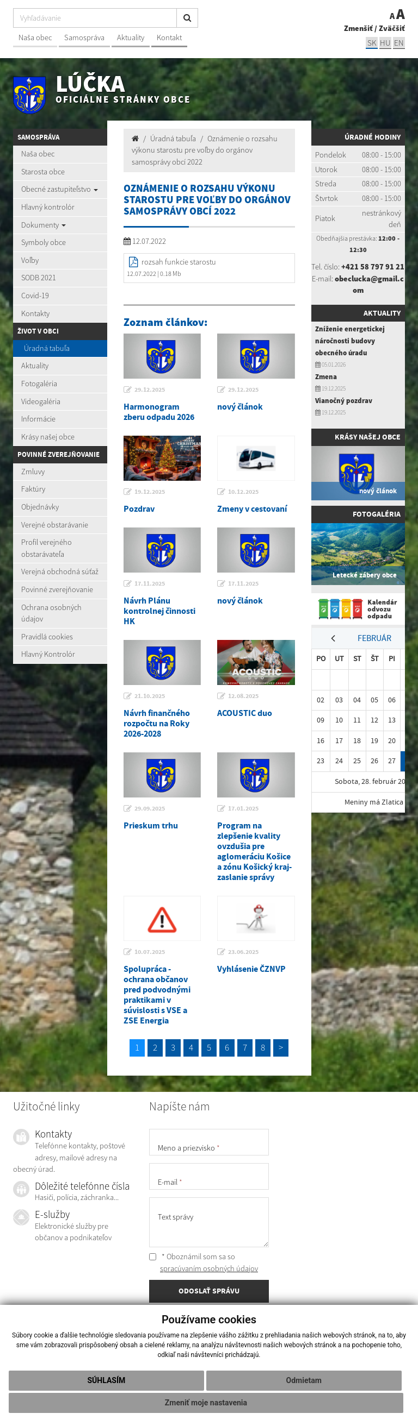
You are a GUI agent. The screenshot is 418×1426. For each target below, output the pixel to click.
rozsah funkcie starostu (179, 262)
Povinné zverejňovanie (57, 589)
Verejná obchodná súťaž (60, 571)
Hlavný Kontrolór (48, 654)
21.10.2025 (149, 696)
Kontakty (35, 313)
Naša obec (35, 37)
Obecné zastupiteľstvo (59, 189)
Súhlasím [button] (106, 1380)
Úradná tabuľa (47, 348)
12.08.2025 (243, 696)
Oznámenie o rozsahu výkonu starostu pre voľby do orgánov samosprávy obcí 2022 (205, 150)
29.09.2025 (149, 808)
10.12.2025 (243, 491)
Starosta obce (43, 172)
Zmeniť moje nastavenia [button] (206, 1402)
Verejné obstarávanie (54, 525)
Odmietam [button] (304, 1380)
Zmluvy (33, 471)
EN (399, 42)
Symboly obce (43, 242)
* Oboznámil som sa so (203, 1262)
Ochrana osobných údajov (51, 613)
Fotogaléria (39, 383)
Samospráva (84, 37)
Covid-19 (35, 295)
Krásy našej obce (48, 437)
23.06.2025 (243, 951)
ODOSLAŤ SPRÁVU (209, 1290)
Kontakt (169, 37)
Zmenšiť (358, 28)
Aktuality (130, 37)
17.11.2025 (149, 583)
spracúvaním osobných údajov (209, 1268)
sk (371, 42)
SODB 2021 (38, 277)
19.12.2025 (149, 491)
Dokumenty (43, 225)
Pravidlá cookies (47, 637)
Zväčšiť (392, 28)
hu (385, 42)
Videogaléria (40, 401)
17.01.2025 (243, 808)
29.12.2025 (149, 389)
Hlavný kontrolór (48, 207)
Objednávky (40, 507)
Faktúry (33, 489)
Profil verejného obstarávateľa (46, 548)
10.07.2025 (149, 951)
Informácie (38, 419)
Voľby (30, 260)
